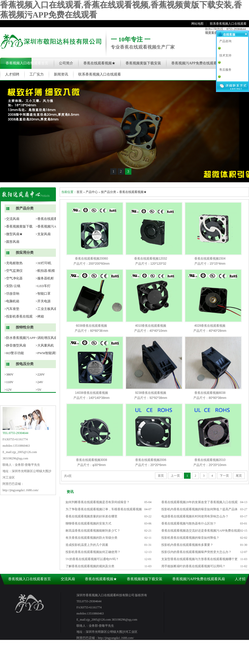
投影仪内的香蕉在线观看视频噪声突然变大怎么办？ (196, 552)
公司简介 (66, 63)
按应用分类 (25, 252)
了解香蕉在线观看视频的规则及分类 (90, 566)
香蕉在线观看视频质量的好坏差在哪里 (91, 516)
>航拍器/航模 (45, 271)
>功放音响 (11, 293)
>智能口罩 (43, 293)
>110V (8, 382)
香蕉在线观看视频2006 (150, 460)
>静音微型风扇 (15, 345)
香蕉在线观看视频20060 (91, 258)
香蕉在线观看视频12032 (150, 258)
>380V (8, 374)
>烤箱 (40, 316)
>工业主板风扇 (46, 309)
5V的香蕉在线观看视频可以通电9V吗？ (92, 559)
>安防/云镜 (12, 286)
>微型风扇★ (13, 234)
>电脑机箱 (11, 301)
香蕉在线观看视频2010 (210, 460)
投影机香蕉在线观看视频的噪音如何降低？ (190, 537)
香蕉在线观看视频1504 (210, 258)
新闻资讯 (61, 74)
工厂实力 (36, 74)
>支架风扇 (43, 234)
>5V (38, 390)
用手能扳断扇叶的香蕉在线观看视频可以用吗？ (193, 566)
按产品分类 (25, 208)
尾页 (239, 475)
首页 (79, 192)
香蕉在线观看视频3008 (91, 460)
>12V (8, 390)
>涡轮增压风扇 (46, 338)
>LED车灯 (43, 286)
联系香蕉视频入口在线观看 (228, 23)
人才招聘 (12, 74)
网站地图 (197, 23)
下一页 (224, 475)
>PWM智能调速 (47, 353)
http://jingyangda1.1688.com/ (21, 490)
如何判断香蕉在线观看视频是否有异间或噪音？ (98, 502)
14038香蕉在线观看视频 (91, 393)
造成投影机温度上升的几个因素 (87, 545)
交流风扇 (68, 579)
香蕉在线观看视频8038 (210, 393)
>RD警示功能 (14, 353)
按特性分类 (25, 327)
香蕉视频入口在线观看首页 (27, 63)
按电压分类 (25, 364)
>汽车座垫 (11, 309)
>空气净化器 (13, 278)
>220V (40, 374)
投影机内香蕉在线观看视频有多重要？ (187, 545)
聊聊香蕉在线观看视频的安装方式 (88, 523)
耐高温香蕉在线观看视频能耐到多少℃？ (93, 530)
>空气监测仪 (13, 271)
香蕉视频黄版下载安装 (143, 63)
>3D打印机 (43, 263)
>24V (39, 382)
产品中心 (92, 192)
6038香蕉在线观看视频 (91, 325)
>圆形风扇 (11, 242)
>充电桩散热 (13, 263)
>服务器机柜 (45, 278)
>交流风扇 (11, 219)
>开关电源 (43, 301)
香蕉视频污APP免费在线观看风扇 (197, 63)
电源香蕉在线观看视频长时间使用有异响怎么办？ (194, 516)
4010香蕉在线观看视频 (150, 325)
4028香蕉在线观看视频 (210, 325)
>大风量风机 (45, 345)
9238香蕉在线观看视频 (150, 393)
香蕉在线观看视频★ (99, 63)
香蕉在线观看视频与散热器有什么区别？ (188, 523)
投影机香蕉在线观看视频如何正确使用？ (93, 552)
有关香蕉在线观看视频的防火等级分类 (91, 537)
